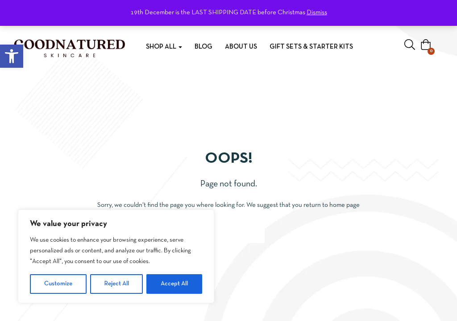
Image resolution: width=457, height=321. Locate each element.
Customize (58, 284)
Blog (203, 47)
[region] (116, 256)
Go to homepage (228, 234)
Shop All (164, 47)
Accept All (174, 284)
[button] (11, 56)
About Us (241, 47)
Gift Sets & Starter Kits (311, 47)
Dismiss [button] (317, 12)
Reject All (116, 284)
